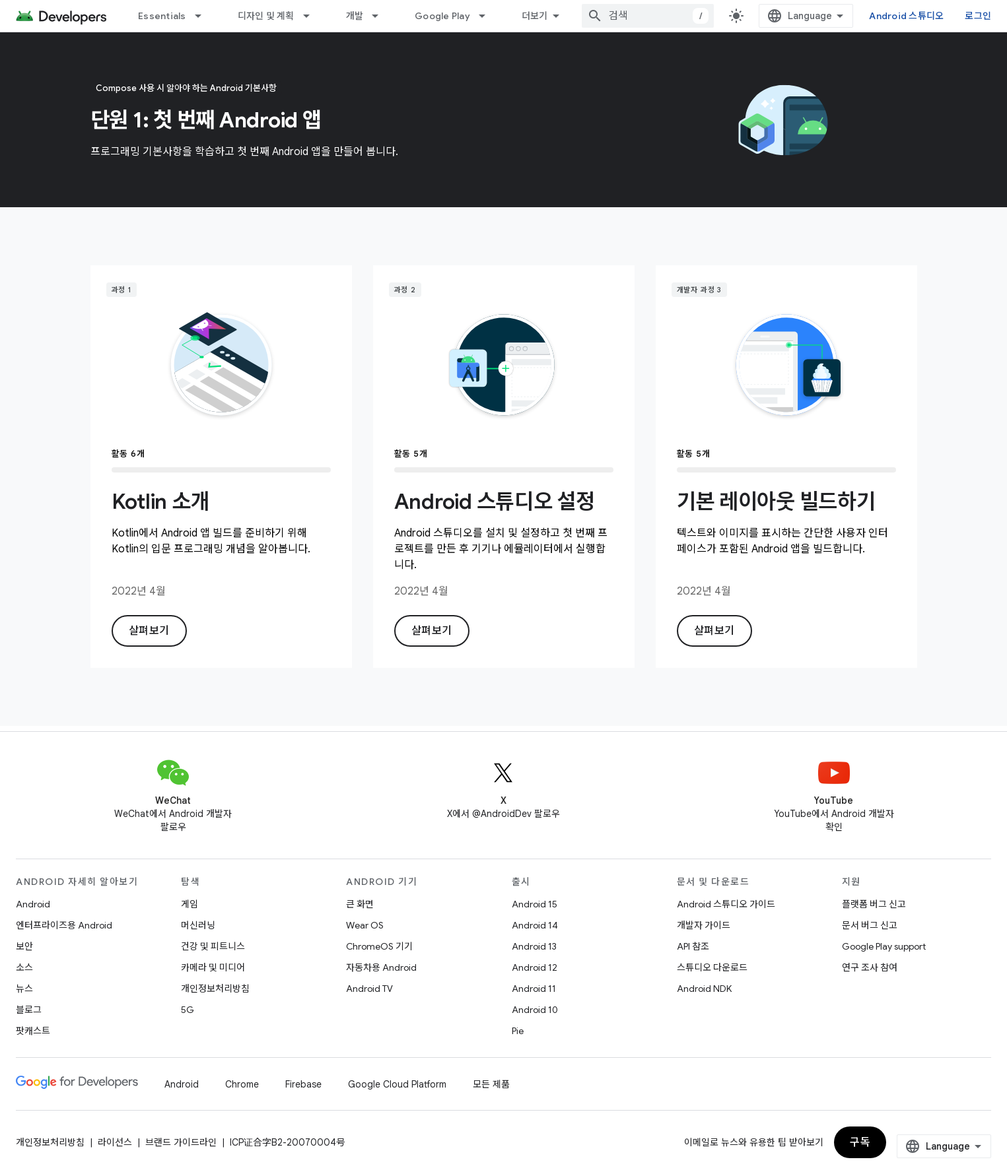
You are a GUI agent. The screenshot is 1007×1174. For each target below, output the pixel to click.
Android (33, 904)
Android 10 (535, 1010)
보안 (24, 946)
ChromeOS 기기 (379, 946)
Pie (518, 1031)
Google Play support (884, 946)
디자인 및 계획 (266, 16)
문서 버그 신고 (869, 925)
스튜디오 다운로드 (712, 967)
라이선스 (115, 1142)
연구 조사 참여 (869, 967)
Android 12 (534, 967)
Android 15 (534, 904)
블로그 (29, 1010)
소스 (24, 967)
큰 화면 (360, 904)
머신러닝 (198, 925)
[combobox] (648, 16)
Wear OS (365, 925)
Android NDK (704, 989)
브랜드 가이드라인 (181, 1142)
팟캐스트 (33, 1031)
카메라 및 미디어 (213, 967)
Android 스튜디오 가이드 (726, 904)
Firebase (303, 1084)
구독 (860, 1142)
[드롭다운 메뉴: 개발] (381, 16)
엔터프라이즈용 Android (64, 925)
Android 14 (535, 925)
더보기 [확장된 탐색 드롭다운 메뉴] (535, 16)
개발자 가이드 (703, 925)
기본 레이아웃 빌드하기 (776, 501)
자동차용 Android (381, 967)
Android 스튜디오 (906, 16)
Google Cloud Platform (397, 1084)
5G (187, 1010)
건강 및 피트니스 (213, 946)
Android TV (369, 989)
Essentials (162, 16)
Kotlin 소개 (161, 501)
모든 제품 (491, 1084)
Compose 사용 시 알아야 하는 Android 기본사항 (186, 88)
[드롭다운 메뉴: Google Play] (488, 16)
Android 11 (534, 989)
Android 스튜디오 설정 (494, 501)
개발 (355, 16)
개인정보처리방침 (215, 989)
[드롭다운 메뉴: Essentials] (204, 16)
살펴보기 (149, 630)
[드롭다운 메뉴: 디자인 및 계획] (312, 16)
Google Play (442, 16)
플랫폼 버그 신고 (874, 904)
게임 (189, 904)
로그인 (978, 16)
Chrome (242, 1084)
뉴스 (24, 989)
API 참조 (693, 946)
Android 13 (534, 946)
